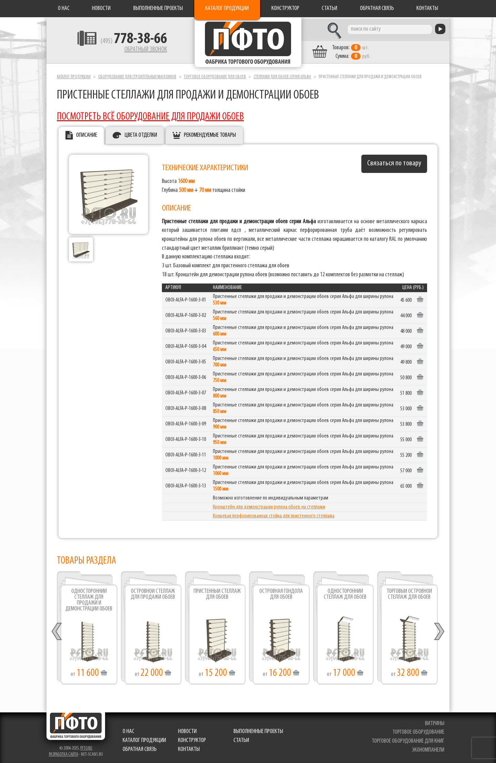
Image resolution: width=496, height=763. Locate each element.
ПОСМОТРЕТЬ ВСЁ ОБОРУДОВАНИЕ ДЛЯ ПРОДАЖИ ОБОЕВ (150, 115)
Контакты (427, 8)
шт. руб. (357, 50)
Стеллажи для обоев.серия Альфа (282, 75)
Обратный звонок (139, 50)
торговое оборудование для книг (408, 739)
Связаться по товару (394, 162)
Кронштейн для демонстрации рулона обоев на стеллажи (269, 505)
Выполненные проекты (158, 8)
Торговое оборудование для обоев (215, 75)
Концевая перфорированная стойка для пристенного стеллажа (273, 514)
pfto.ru (86, 746)
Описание (86, 134)
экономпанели (428, 748)
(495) (128, 41)
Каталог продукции (227, 8)
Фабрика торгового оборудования (248, 43)
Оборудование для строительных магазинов (137, 75)
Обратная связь (377, 8)
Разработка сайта (63, 752)
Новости (101, 8)
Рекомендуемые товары (210, 134)
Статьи (329, 8)
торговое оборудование (418, 731)
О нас (64, 8)
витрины (434, 722)
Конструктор (285, 8)
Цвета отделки (141, 134)
